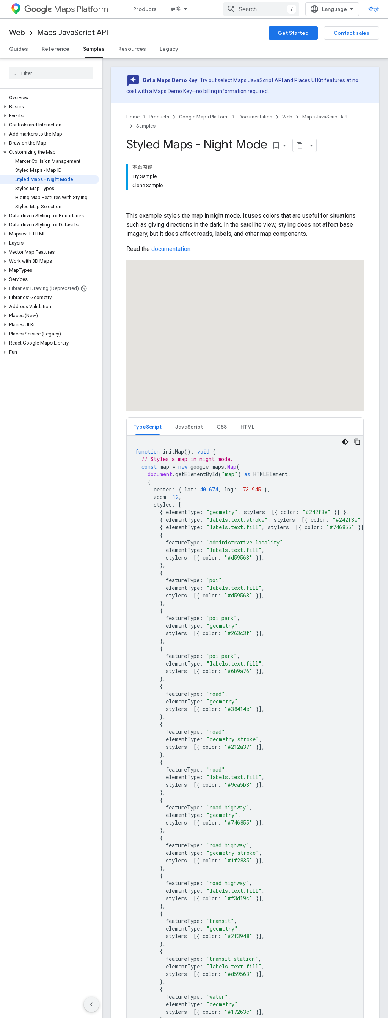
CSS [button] (222, 426)
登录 (373, 9)
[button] (49, 106)
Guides (18, 48)
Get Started (293, 33)
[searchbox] (51, 73)
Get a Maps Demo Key (170, 80)
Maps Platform (66, 9)
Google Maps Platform (204, 117)
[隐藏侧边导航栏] (91, 1004)
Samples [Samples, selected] (94, 48)
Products (145, 9)
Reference (55, 48)
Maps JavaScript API (72, 32)
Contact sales (351, 33)
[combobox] (261, 9)
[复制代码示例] (357, 442)
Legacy (169, 48)
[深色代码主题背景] (345, 442)
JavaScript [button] (189, 426)
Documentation (255, 117)
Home (133, 117)
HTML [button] (247, 426)
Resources (132, 48)
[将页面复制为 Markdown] (290, 145)
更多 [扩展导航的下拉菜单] (175, 9)
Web (17, 32)
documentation (170, 249)
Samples (146, 126)
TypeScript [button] (148, 426)
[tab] (147, 426)
